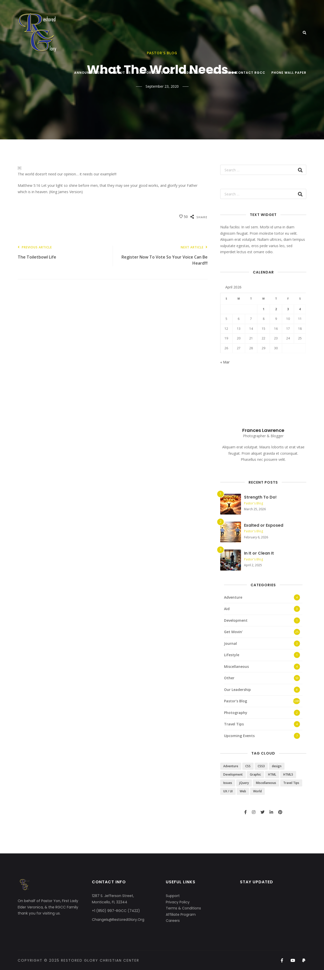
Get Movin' (233, 631)
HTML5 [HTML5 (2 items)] (288, 774)
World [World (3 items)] (257, 791)
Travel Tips (234, 724)
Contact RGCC (250, 72)
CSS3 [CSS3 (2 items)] (261, 766)
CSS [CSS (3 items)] (248, 766)
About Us (122, 72)
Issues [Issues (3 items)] (227, 783)
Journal (230, 643)
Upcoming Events (239, 735)
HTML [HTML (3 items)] (272, 774)
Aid (227, 608)
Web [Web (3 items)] (243, 791)
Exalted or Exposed (263, 525)
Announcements (90, 72)
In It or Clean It (259, 553)
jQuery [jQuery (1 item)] (244, 783)
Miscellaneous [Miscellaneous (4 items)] (266, 783)
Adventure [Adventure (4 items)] (230, 766)
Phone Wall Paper (288, 72)
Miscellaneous (236, 666)
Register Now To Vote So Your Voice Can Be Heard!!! (163, 256)
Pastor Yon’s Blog (155, 72)
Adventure (233, 597)
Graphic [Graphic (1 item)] (255, 774)
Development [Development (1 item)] (233, 774)
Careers (173, 920)
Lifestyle (231, 654)
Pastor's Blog (253, 503)
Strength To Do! (260, 497)
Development (236, 620)
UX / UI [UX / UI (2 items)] (228, 791)
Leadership (191, 72)
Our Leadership (237, 689)
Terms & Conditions (183, 908)
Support (173, 895)
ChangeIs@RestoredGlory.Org (118, 919)
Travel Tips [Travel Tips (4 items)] (291, 783)
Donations (218, 72)
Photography (235, 712)
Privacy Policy (178, 902)
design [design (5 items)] (276, 766)
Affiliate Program (181, 914)
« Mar (225, 362)
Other (229, 677)
